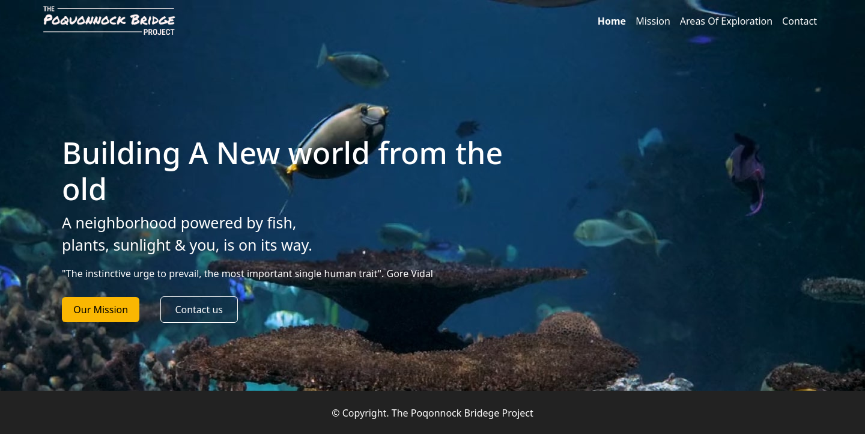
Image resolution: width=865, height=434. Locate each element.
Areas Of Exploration (726, 21)
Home (612, 21)
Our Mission (100, 309)
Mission (653, 21)
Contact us (199, 309)
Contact (799, 21)
